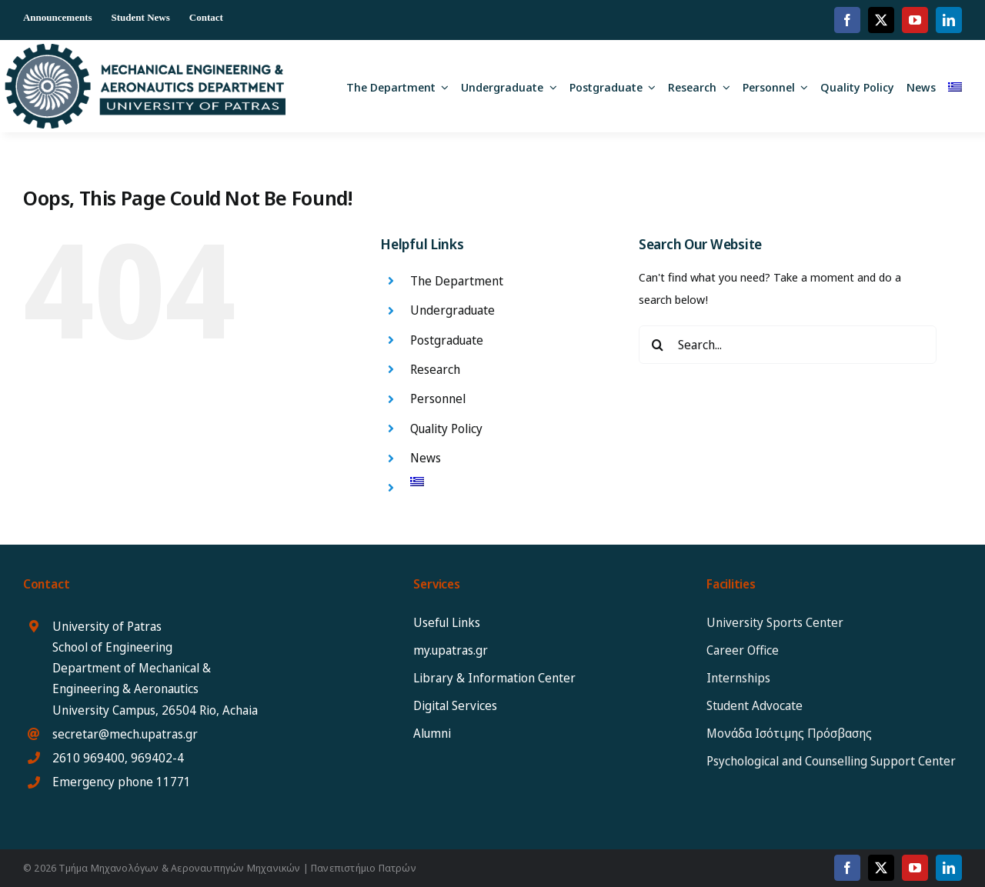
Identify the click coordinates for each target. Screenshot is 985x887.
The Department (456, 280)
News (425, 457)
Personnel (438, 398)
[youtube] (915, 20)
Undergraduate (452, 310)
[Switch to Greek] (955, 86)
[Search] (658, 344)
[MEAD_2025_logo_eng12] (145, 49)
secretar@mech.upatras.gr (125, 733)
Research (435, 369)
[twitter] (881, 20)
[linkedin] (949, 20)
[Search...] (788, 344)
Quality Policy (446, 428)
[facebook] (847, 20)
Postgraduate (446, 340)
